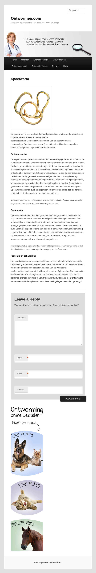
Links (65, 66)
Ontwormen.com (26, 18)
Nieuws (55, 66)
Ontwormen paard (19, 66)
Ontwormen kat (59, 60)
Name (22, 358)
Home (14, 60)
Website (20, 389)
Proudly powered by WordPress (47, 562)
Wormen (25, 60)
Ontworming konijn (40, 66)
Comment (21, 317)
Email (22, 373)
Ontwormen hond (41, 60)
